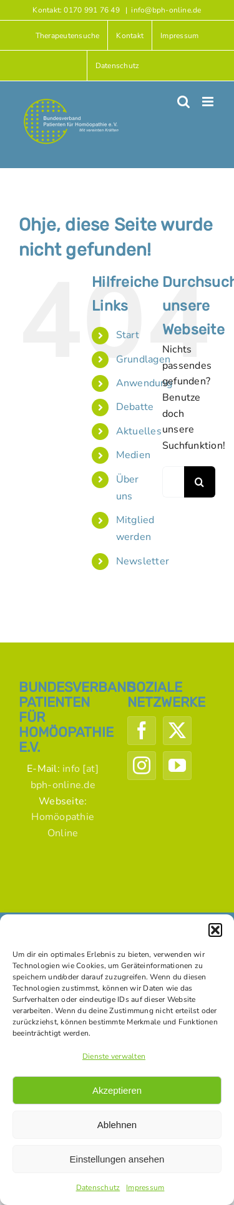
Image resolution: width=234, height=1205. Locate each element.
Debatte (135, 407)
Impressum (145, 1187)
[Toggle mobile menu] (208, 101)
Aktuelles (139, 431)
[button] (215, 930)
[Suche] (199, 482)
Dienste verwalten (113, 1056)
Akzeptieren (117, 1090)
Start (127, 335)
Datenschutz (98, 1187)
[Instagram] (141, 765)
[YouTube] (177, 765)
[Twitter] (177, 730)
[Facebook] (141, 730)
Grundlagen (143, 359)
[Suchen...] (173, 482)
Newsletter (142, 561)
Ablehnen (117, 1124)
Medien (133, 455)
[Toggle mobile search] (183, 101)
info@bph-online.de (166, 10)
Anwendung (144, 383)
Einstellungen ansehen (117, 1159)
